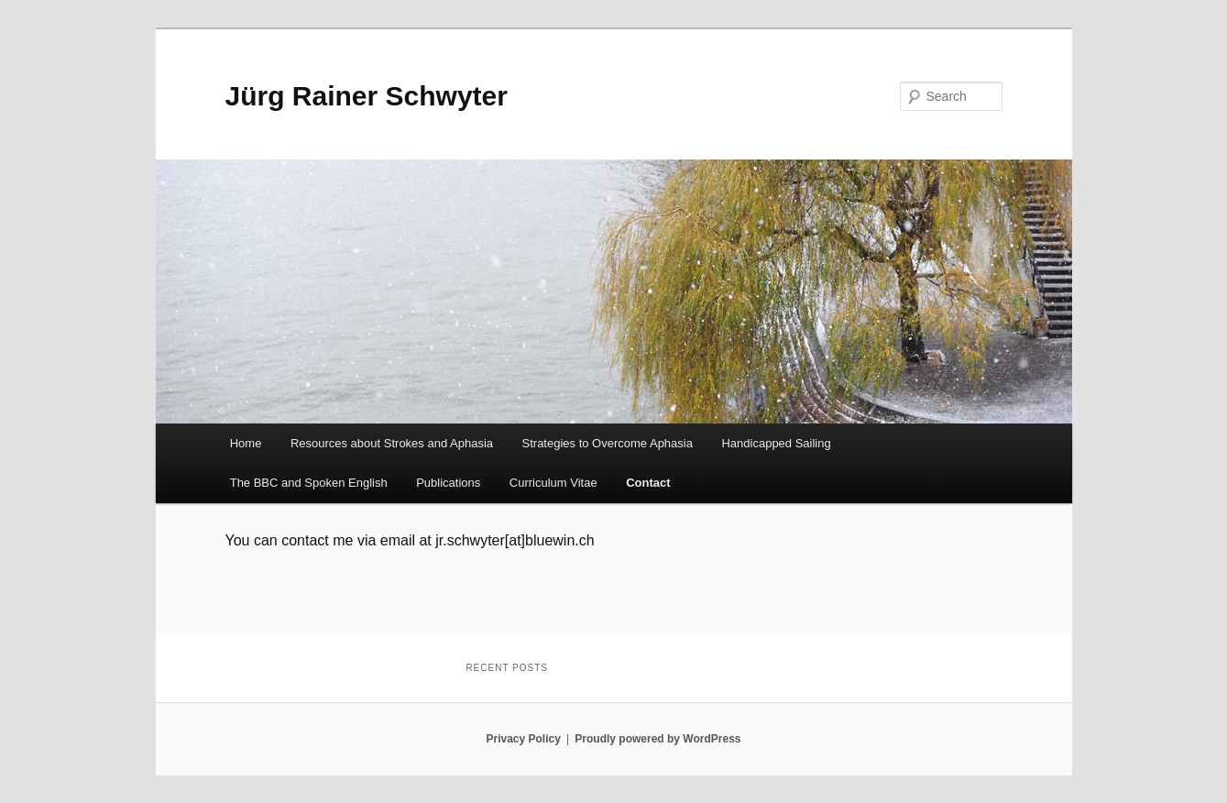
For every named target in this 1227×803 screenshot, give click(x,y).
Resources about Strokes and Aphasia (391, 443)
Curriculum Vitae (553, 483)
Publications (448, 483)
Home (246, 443)
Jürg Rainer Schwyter (366, 96)
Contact (648, 483)
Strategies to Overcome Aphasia (607, 443)
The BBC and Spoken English (309, 483)
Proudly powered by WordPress (657, 738)
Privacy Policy (523, 738)
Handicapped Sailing (775, 443)
